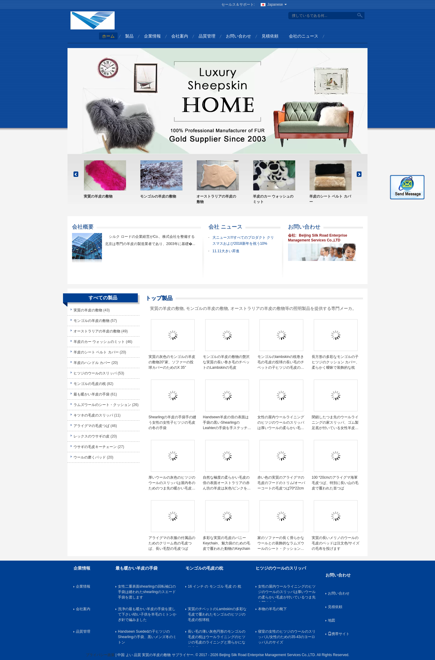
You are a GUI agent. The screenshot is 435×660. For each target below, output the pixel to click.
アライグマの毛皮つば (92, 426)
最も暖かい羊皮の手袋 (92, 394)
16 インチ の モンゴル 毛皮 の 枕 (214, 586)
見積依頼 (270, 36)
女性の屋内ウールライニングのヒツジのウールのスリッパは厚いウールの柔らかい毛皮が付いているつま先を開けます (280, 423)
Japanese (277, 4)
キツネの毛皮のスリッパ (93, 415)
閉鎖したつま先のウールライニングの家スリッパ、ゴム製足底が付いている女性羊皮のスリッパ (335, 423)
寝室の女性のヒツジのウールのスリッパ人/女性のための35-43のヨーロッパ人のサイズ (287, 636)
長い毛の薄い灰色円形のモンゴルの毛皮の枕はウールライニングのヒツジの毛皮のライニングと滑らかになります (216, 638)
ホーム (108, 36)
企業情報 (152, 36)
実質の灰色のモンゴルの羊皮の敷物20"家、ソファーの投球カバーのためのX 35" (171, 362)
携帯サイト (339, 634)
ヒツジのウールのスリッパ (95, 373)
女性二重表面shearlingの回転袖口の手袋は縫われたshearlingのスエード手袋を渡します (147, 591)
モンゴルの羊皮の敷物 (158, 196)
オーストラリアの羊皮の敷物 (216, 199)
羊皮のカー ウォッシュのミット (273, 199)
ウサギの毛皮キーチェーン (95, 447)
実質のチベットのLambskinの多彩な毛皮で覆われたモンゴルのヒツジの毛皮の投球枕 (217, 614)
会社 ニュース (225, 227)
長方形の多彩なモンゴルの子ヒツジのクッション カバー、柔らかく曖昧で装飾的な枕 (335, 362)
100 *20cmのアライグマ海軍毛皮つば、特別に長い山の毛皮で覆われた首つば (335, 482)
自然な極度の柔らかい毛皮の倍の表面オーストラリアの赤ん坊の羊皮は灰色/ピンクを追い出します (226, 483)
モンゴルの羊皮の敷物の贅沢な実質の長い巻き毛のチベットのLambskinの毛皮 (226, 362)
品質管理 (207, 36)
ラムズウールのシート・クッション (102, 405)
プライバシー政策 (100, 655)
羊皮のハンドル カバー (92, 363)
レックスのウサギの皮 (92, 436)
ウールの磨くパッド (90, 457)
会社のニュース (303, 36)
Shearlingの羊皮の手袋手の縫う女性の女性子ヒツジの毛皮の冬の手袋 (172, 422)
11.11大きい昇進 (225, 251)
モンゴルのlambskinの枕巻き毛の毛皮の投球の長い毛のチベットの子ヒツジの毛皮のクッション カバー (280, 362)
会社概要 (83, 227)
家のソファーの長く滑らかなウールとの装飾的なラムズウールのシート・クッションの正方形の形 (280, 543)
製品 (129, 36)
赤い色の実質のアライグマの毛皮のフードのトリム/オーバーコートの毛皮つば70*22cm (281, 482)
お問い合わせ (238, 36)
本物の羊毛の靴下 (272, 609)
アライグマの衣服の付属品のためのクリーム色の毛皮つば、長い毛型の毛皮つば (171, 543)
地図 (331, 620)
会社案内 (179, 36)
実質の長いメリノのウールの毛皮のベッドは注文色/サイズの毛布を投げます (335, 543)
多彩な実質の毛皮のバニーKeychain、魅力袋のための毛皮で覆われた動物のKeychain (226, 543)
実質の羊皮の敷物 (98, 196)
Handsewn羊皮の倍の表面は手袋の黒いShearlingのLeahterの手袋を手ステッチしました (227, 423)
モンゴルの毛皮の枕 (90, 384)
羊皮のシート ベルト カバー (330, 199)
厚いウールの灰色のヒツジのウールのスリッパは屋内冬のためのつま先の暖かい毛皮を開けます (171, 483)
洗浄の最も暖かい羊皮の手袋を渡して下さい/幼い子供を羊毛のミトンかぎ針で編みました (147, 614)
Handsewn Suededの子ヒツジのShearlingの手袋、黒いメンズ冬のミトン (147, 636)
